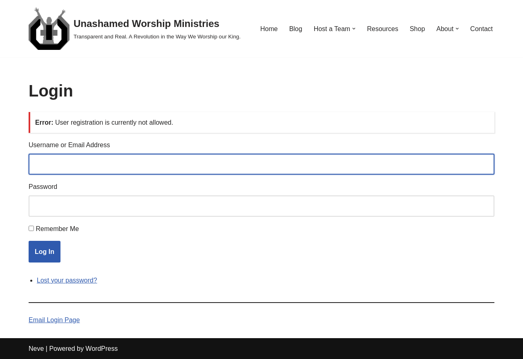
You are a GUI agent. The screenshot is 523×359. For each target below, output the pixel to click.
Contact (481, 28)
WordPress (101, 348)
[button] (353, 28)
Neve (36, 348)
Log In (44, 251)
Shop (417, 28)
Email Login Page (54, 319)
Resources (382, 28)
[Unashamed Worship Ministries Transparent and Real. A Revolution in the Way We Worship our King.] (135, 28)
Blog (295, 28)
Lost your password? (67, 280)
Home (269, 28)
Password (43, 186)
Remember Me (57, 228)
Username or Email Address (69, 144)
